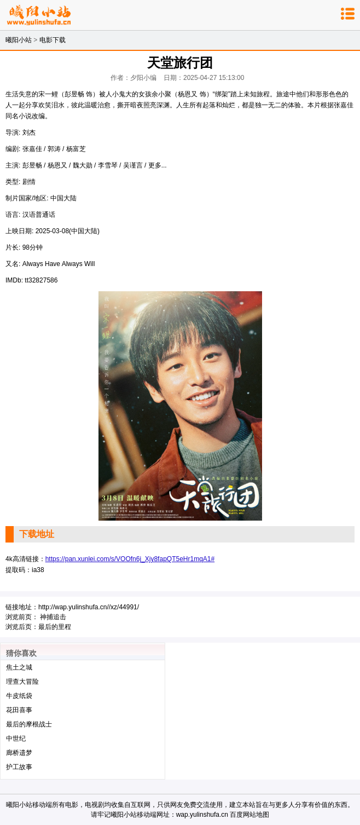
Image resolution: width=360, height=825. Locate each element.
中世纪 (16, 738)
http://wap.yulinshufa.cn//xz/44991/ (88, 607)
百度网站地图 (249, 814)
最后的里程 (54, 627)
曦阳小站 (18, 40)
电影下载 (52, 40)
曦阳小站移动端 (29, 805)
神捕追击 (53, 617)
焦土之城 (19, 667)
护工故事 (19, 767)
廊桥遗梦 (19, 753)
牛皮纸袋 (19, 696)
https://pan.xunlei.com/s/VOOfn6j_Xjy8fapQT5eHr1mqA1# (130, 559)
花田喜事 (19, 710)
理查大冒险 (22, 681)
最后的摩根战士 (29, 724)
